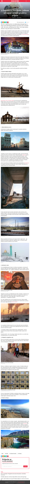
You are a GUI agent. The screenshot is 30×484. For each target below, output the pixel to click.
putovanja (19, 453)
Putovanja (9, 17)
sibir (2, 453)
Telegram (27, 22)
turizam (6, 453)
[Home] (2, 1)
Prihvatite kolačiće (21, 482)
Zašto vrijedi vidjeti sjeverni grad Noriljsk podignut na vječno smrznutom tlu (15, 479)
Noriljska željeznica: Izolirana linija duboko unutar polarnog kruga (13, 476)
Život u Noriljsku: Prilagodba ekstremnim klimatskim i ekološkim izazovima (13, 474)
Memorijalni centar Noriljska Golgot (7, 100)
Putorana (25, 423)
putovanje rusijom (13, 453)
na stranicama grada (25, 34)
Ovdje (14, 481)
